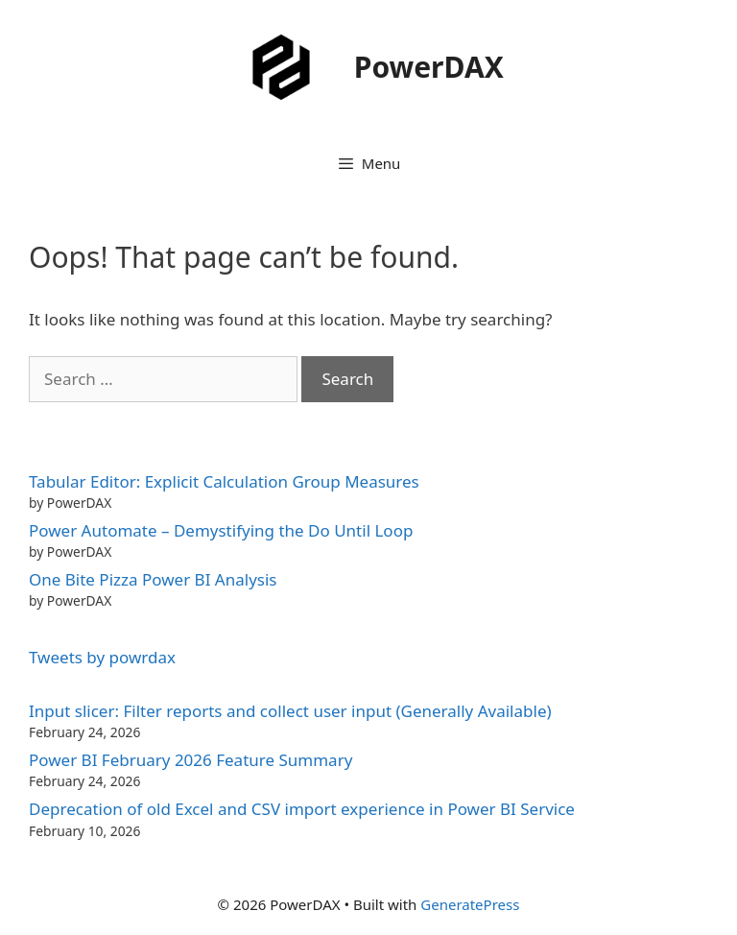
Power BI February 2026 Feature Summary (190, 760)
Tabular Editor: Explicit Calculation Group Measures (224, 481)
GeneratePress (469, 904)
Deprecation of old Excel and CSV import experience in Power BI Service (302, 809)
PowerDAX (429, 66)
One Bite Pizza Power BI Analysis (152, 579)
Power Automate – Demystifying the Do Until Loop (221, 530)
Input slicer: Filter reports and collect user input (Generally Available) (290, 711)
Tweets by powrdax (102, 657)
